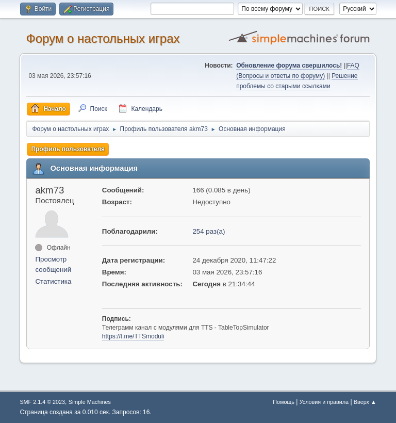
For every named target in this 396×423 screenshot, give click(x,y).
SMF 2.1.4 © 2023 (42, 402)
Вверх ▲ (365, 402)
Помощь (283, 402)
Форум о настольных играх (102, 38)
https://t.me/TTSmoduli (133, 336)
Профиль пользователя (68, 149)
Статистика (53, 281)
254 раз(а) (208, 231)
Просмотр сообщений (53, 264)
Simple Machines (90, 402)
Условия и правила (324, 402)
